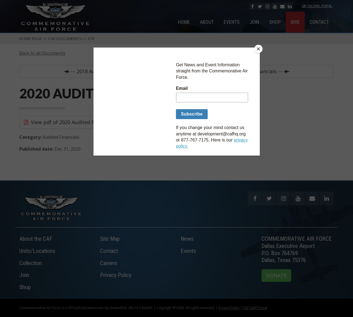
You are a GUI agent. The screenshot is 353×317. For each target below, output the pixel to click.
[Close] (258, 49)
